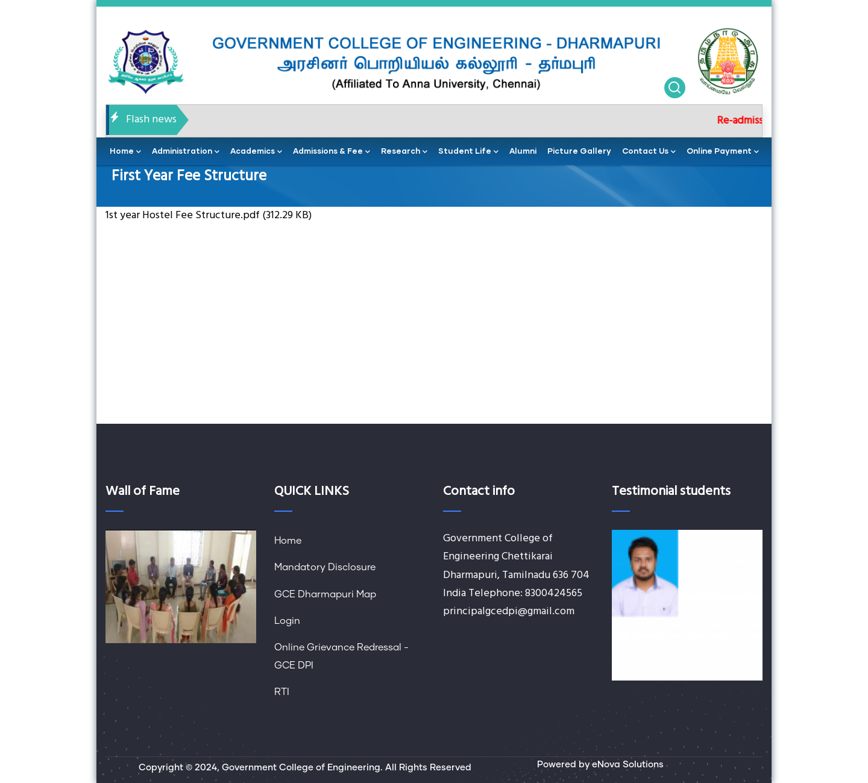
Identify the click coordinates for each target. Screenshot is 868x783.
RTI (281, 692)
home (125, 152)
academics (256, 152)
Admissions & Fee (331, 152)
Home (287, 541)
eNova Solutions (628, 764)
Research (404, 152)
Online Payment (723, 152)
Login (287, 621)
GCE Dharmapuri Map (325, 594)
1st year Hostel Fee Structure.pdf (182, 215)
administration (185, 152)
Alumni (522, 151)
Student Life (468, 152)
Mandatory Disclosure (325, 567)
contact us (649, 152)
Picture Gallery (579, 151)
